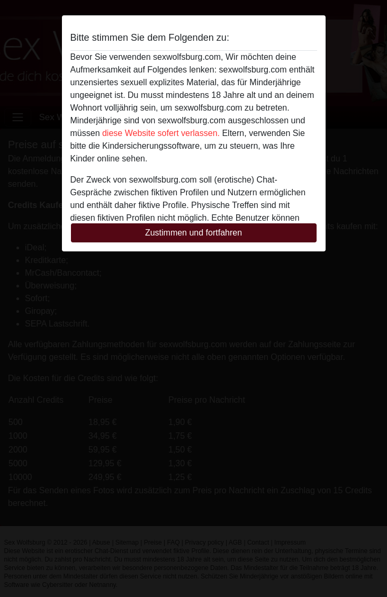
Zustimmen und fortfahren (193, 232)
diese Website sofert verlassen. (161, 133)
